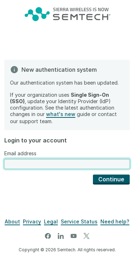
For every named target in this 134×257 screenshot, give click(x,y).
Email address (20, 153)
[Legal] (51, 221)
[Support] (114, 221)
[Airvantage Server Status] (79, 221)
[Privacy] (32, 221)
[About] (12, 221)
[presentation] (67, 164)
